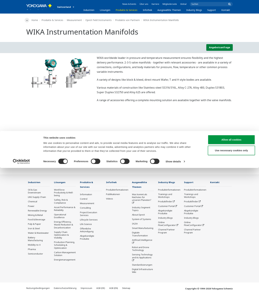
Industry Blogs (194, 10)
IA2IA (135, 224)
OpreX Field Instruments (99, 20)
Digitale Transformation (140, 234)
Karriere (155, 4)
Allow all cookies (231, 266)
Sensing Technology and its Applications (142, 256)
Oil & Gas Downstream (34, 192)
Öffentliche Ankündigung (86, 231)
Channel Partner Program (166, 231)
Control (83, 199)
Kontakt (225, 10)
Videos (109, 199)
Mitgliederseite (170, 4)
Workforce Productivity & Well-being (63, 193)
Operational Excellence (60, 216)
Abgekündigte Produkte (87, 238)
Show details (173, 288)
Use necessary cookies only (231, 277)
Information (86, 195)
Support (211, 10)
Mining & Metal (35, 215)
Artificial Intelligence (142, 240)
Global (183, 4)
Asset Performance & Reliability (64, 209)
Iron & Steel (34, 228)
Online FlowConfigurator (167, 224)
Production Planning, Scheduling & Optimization (64, 245)
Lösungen (105, 10)
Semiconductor (35, 254)
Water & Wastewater (38, 233)
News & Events (129, 4)
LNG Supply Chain (37, 197)
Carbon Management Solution (65, 254)
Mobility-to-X (34, 245)
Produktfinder (165, 201)
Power (31, 206)
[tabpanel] (59, 72)
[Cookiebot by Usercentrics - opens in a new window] (21, 288)
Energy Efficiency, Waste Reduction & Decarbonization (63, 225)
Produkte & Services (126, 10)
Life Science (86, 224)
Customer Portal (166, 206)
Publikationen (113, 194)
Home (35, 20)
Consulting (85, 208)
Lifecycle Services (89, 220)
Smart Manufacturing (142, 228)
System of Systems (141, 219)
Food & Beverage (36, 219)
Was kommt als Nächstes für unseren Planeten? (141, 198)
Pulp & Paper (34, 224)
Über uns (144, 4)
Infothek (147, 10)
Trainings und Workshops (165, 196)
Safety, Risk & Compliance (61, 202)
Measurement (75, 20)
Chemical (32, 201)
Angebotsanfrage (219, 47)
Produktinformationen (117, 190)
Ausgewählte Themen (169, 10)
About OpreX (138, 215)
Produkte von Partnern (128, 20)
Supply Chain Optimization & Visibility (61, 235)
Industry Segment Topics (141, 209)
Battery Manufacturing (35, 239)
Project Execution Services (88, 214)
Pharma (32, 249)
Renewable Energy (37, 211)
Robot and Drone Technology (140, 249)
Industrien (88, 10)
